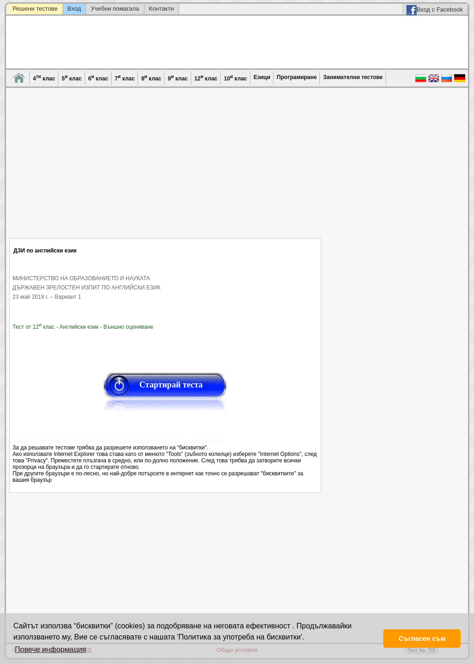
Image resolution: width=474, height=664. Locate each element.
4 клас (44, 78)
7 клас (125, 78)
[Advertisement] (165, 169)
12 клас (206, 78)
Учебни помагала (115, 8)
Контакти (161, 8)
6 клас (98, 78)
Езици (262, 77)
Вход (74, 8)
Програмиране (297, 77)
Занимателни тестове (352, 77)
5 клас (71, 78)
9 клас (177, 78)
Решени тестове (35, 8)
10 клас (235, 78)
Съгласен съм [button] (422, 638)
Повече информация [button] (50, 649)
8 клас (151, 78)
